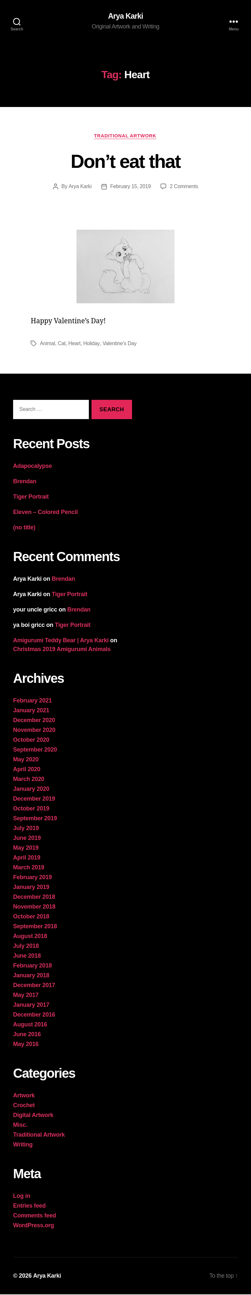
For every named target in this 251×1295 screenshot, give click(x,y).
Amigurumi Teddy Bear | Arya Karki (61, 641)
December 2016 (34, 1015)
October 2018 (31, 917)
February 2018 (32, 966)
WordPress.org (33, 1226)
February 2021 (32, 701)
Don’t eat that (125, 161)
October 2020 (31, 740)
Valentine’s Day (120, 344)
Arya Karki (125, 16)
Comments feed (34, 1216)
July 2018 (26, 946)
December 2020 (34, 721)
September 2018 (35, 927)
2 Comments (184, 187)
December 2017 (34, 986)
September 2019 (35, 819)
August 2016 (30, 1025)
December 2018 (34, 897)
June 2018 (27, 956)
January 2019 (31, 887)
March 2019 (28, 868)
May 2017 (26, 995)
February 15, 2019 (130, 187)
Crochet (24, 1106)
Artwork (24, 1096)
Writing (23, 1145)
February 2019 (32, 878)
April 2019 (26, 858)
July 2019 (26, 828)
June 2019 (27, 838)
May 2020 (26, 760)
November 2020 (34, 730)
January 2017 (31, 1005)
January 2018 (31, 976)
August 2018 (30, 936)
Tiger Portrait (31, 497)
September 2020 (35, 750)
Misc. (20, 1125)
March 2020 (28, 779)
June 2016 (27, 1035)
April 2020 (26, 770)
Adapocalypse (32, 466)
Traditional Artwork (125, 136)
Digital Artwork (33, 1115)
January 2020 (31, 789)
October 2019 (31, 809)
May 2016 (26, 1044)
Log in (21, 1196)
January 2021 (31, 711)
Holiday (92, 344)
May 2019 (26, 848)
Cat (62, 344)
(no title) (24, 528)
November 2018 (34, 907)
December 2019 (34, 799)
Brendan (24, 482)
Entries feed (29, 1206)
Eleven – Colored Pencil (45, 512)
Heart (75, 344)
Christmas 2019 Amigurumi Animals (61, 650)
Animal (47, 344)
